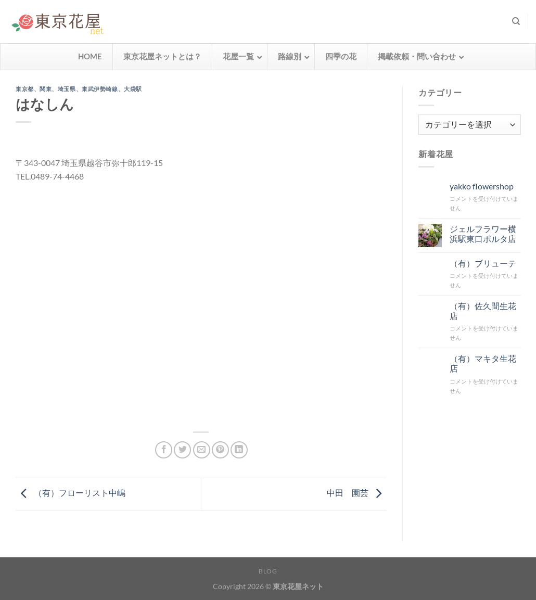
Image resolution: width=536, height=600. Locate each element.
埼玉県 (67, 88)
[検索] (516, 21)
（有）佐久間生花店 (482, 311)
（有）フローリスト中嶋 (70, 492)
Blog (268, 571)
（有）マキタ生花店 (482, 363)
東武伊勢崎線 (100, 88)
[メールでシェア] (201, 449)
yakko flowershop (481, 186)
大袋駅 (133, 88)
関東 (46, 88)
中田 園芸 (357, 492)
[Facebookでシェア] (163, 449)
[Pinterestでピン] (220, 449)
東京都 (25, 88)
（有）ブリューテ (482, 263)
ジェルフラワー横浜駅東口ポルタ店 (482, 234)
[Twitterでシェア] (182, 449)
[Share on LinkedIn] (239, 449)
